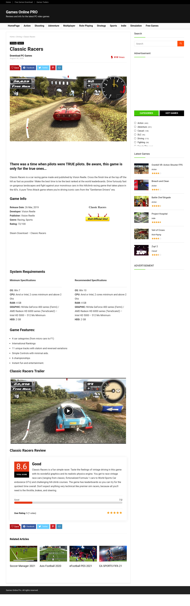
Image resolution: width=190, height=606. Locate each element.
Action (27, 25)
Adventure (53, 25)
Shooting (39, 25)
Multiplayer (69, 25)
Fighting (141, 142)
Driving (19, 37)
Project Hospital (160, 213)
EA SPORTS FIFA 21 (110, 565)
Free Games (152, 25)
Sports (113, 25)
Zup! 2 (155, 246)
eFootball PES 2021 (80, 565)
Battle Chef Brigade (161, 197)
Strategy (101, 25)
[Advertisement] (130, 13)
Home (8, 2)
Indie (123, 25)
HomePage (14, 25)
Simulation (136, 25)
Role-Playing (86, 25)
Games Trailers (43, 2)
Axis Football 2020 (50, 565)
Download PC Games (21, 55)
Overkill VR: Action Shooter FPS (167, 165)
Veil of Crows (158, 230)
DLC (139, 134)
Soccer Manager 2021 (22, 565)
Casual (141, 131)
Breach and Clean (160, 181)
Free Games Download (24, 2)
